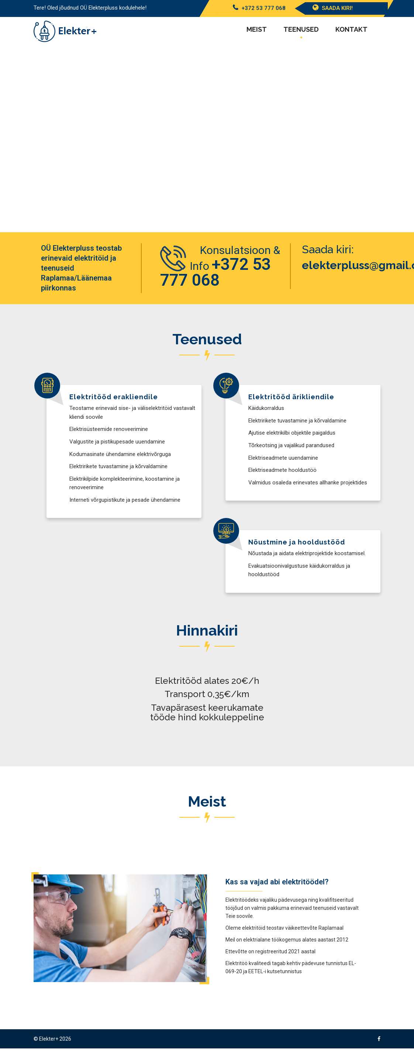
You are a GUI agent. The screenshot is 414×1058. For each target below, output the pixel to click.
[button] (12, 140)
